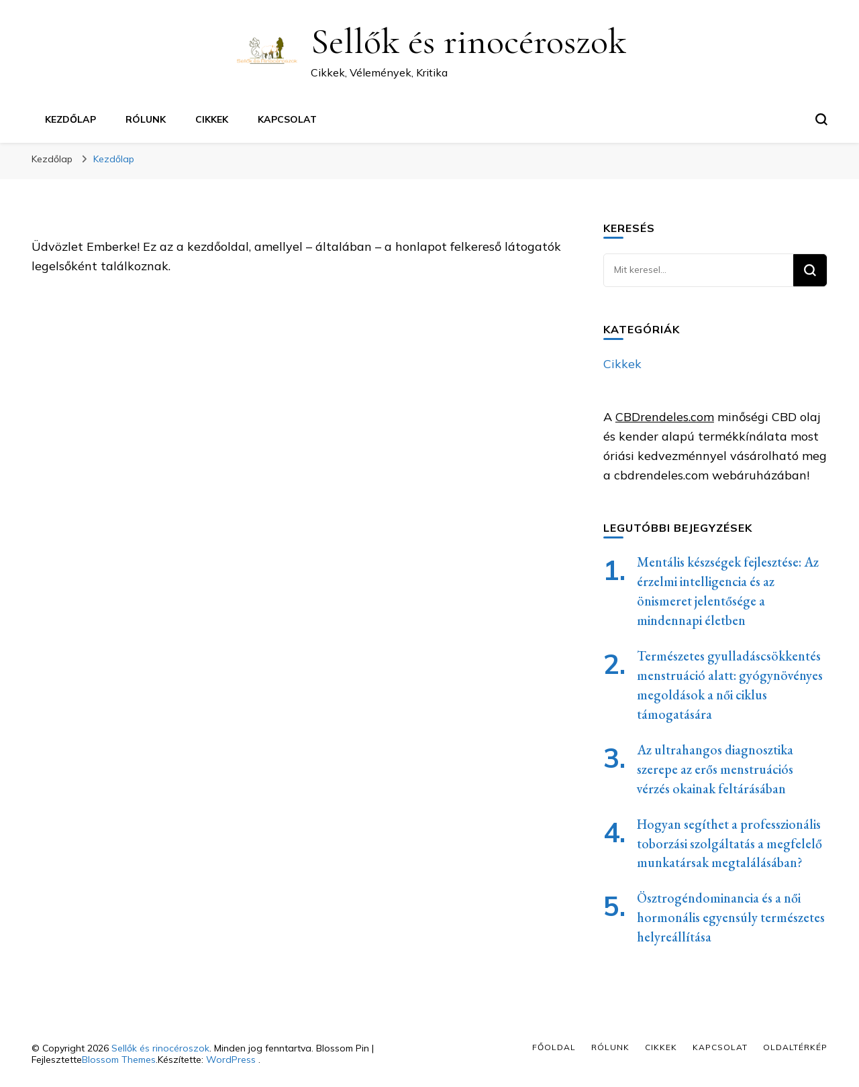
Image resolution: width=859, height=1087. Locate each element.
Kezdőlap (70, 119)
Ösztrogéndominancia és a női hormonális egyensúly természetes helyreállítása (731, 917)
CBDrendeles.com (664, 416)
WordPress (231, 1059)
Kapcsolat (287, 119)
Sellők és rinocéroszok (468, 41)
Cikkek (211, 119)
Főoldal (554, 1047)
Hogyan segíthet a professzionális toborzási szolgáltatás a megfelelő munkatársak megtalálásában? (729, 843)
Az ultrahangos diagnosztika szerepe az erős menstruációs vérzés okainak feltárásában (715, 769)
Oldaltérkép (795, 1047)
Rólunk (145, 119)
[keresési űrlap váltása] (821, 119)
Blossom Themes (119, 1059)
